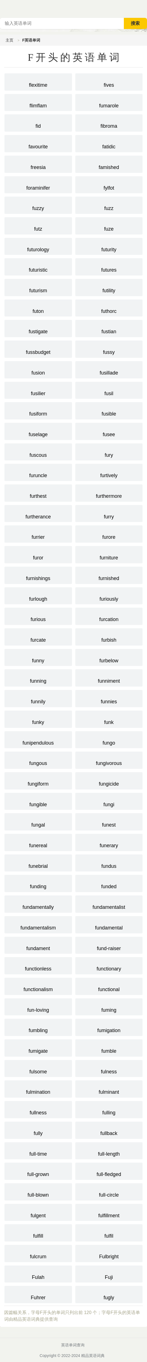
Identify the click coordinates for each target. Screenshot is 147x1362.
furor (38, 554)
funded (109, 882)
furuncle (38, 471)
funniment (109, 677)
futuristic (38, 266)
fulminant (109, 1088)
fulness (109, 1068)
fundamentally (38, 903)
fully (38, 1129)
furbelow (109, 657)
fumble (109, 1047)
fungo (109, 739)
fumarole (109, 102)
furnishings (38, 574)
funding (38, 882)
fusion (38, 369)
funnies (109, 698)
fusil (109, 389)
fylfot (109, 184)
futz (38, 225)
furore (109, 533)
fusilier (38, 389)
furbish (109, 636)
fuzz (109, 204)
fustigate (38, 328)
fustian (109, 328)
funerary (109, 841)
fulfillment (109, 1212)
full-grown (38, 1170)
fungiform (38, 780)
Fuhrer (38, 1294)
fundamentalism (38, 924)
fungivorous (109, 759)
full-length (109, 1150)
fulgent (38, 1212)
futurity (109, 246)
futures (109, 266)
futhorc (109, 307)
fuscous (38, 451)
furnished (109, 574)
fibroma (109, 122)
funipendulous (38, 739)
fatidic (109, 143)
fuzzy (38, 204)
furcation (109, 615)
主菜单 (142, 8)
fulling (109, 1109)
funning (38, 677)
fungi (109, 800)
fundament (38, 944)
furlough (38, 595)
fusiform (38, 410)
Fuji (109, 1273)
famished (109, 163)
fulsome (38, 1068)
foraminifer (38, 184)
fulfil (109, 1232)
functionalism (38, 985)
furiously (109, 595)
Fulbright (109, 1253)
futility (109, 287)
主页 (9, 40)
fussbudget (38, 348)
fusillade (109, 369)
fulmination (38, 1088)
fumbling (38, 1026)
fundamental (109, 924)
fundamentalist (109, 903)
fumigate (38, 1047)
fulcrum (38, 1253)
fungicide (109, 780)
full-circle (109, 1191)
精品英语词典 (93, 1355)
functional (109, 985)
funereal (38, 841)
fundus (109, 862)
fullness (38, 1109)
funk (109, 718)
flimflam (38, 102)
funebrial (38, 862)
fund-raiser (109, 944)
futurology (38, 246)
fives (109, 81)
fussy (109, 348)
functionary (109, 965)
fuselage (38, 430)
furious (38, 615)
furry (109, 513)
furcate (38, 636)
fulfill (38, 1232)
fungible (38, 800)
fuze (109, 225)
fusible (109, 410)
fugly (109, 1294)
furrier (38, 533)
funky (38, 718)
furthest (38, 492)
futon (38, 307)
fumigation (109, 1026)
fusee (109, 430)
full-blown (38, 1191)
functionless (38, 965)
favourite (38, 143)
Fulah (38, 1273)
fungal (38, 821)
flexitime (38, 81)
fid (38, 122)
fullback (109, 1129)
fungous (38, 759)
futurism (38, 287)
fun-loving (38, 1006)
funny (38, 657)
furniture (109, 554)
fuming (109, 1006)
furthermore (109, 492)
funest (109, 821)
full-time (38, 1150)
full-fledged (109, 1170)
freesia (38, 163)
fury (109, 451)
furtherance (38, 513)
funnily (38, 698)
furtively (109, 471)
